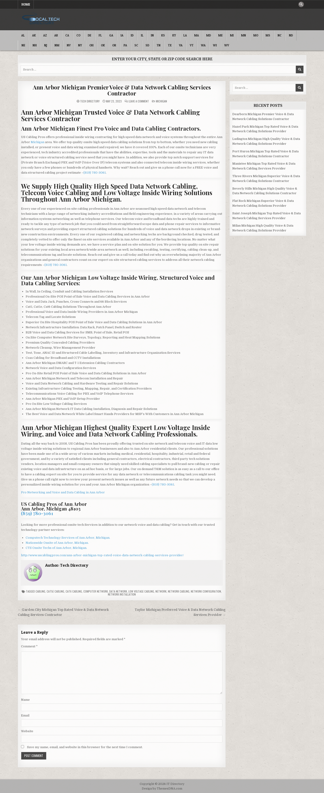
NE (23, 45)
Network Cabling (178, 591)
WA (203, 45)
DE (89, 35)
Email (25, 715)
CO (78, 35)
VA (180, 45)
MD (208, 35)
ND (291, 35)
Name (25, 699)
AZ (45, 35)
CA (67, 35)
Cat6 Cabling (74, 591)
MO (255, 35)
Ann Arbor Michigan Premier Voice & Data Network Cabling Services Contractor (122, 90)
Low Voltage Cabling (141, 591)
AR (56, 35)
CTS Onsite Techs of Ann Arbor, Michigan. (56, 548)
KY (174, 35)
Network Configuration (206, 591)
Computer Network (95, 591)
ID (132, 35)
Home (25, 4)
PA (125, 45)
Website (27, 731)
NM (57, 45)
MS (268, 35)
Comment (29, 646)
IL (142, 35)
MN (243, 35)
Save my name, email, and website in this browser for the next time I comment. (85, 747)
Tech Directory (90, 101)
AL (23, 35)
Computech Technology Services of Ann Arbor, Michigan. (68, 537)
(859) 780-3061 (94, 172)
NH (35, 45)
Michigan (161, 101)
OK (103, 45)
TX (170, 45)
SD (147, 45)
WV (226, 45)
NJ (45, 45)
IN (152, 35)
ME (220, 35)
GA (111, 35)
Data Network (118, 591)
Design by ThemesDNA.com (162, 788)
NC (280, 35)
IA (122, 35)
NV (69, 45)
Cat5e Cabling (55, 591)
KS (163, 35)
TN (158, 45)
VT (192, 45)
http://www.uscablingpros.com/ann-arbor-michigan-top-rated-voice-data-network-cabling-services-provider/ (102, 555)
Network (161, 591)
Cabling (40, 591)
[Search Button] (301, 4)
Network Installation (122, 594)
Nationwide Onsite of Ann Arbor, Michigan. (57, 542)
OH (91, 45)
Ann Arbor (97, 492)
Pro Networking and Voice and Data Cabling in (55, 492)
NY (80, 45)
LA (185, 35)
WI (215, 45)
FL (100, 35)
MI (232, 35)
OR (114, 45)
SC (136, 45)
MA (196, 35)
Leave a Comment (139, 101)
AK (34, 35)
